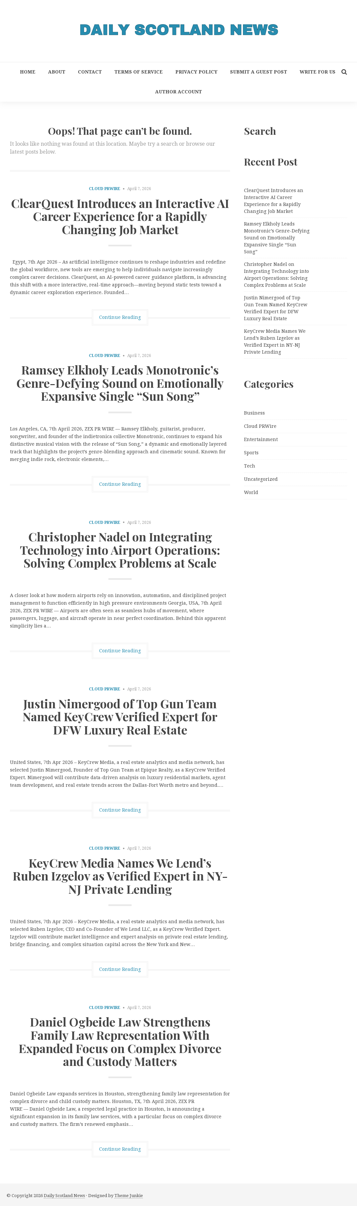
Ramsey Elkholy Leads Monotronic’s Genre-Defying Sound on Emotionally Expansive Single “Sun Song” (120, 383)
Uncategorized (261, 479)
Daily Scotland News (64, 1195)
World (251, 492)
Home (27, 72)
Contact (90, 72)
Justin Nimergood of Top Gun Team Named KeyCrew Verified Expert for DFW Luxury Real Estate (120, 716)
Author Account (178, 91)
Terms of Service (138, 72)
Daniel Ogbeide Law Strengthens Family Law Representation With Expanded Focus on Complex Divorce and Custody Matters (120, 1041)
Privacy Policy (196, 72)
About (56, 72)
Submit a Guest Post (258, 72)
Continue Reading (120, 317)
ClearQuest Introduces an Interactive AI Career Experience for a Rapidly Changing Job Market (120, 216)
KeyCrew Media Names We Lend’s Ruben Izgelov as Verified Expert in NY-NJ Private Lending (120, 876)
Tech (249, 466)
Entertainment (261, 439)
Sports (251, 452)
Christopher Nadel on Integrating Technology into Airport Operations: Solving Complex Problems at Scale (120, 549)
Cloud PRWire (104, 188)
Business (254, 413)
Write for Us (317, 72)
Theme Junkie (128, 1195)
